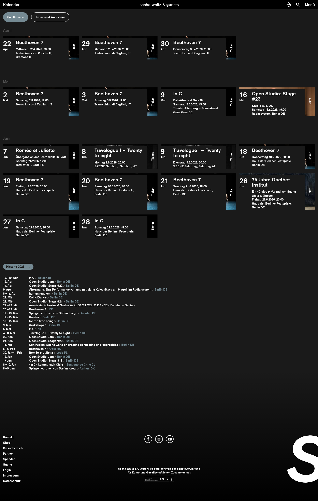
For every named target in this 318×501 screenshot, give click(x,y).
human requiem (39, 293)
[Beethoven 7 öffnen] (36, 49)
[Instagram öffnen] (159, 439)
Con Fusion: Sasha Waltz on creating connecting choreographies (73, 345)
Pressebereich (13, 448)
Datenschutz (12, 481)
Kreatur (34, 317)
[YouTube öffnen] (170, 439)
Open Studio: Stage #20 (45, 341)
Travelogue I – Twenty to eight (49, 333)
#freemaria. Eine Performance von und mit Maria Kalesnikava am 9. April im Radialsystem (90, 289)
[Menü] (310, 4)
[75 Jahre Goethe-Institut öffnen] (272, 193)
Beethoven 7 (37, 309)
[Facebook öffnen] (148, 439)
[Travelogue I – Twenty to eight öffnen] (114, 158)
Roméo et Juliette (41, 353)
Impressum (11, 475)
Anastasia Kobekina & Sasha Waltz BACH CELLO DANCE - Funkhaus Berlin (81, 305)
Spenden (9, 459)
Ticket (74, 48)
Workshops (36, 325)
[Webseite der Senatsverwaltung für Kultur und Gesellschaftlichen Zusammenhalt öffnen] (159, 479)
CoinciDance (37, 297)
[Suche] (298, 4)
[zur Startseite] (159, 4)
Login (7, 470)
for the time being (41, 321)
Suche (7, 464)
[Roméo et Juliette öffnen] (36, 158)
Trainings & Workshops (50, 17)
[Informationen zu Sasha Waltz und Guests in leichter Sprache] (288, 4)
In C (31, 278)
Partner (8, 453)
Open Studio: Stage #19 (45, 360)
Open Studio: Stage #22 (45, 286)
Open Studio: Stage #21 (45, 301)
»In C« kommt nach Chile (46, 364)
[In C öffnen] (193, 103)
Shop (7, 443)
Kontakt (8, 437)
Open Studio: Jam (41, 281)
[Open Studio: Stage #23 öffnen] (272, 103)
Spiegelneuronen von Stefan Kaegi (52, 313)
